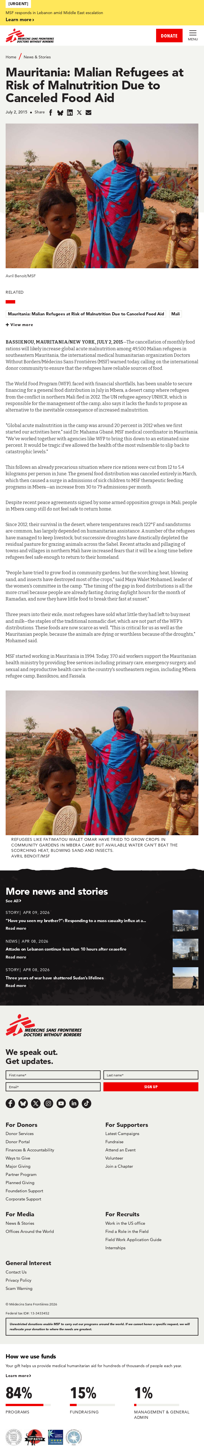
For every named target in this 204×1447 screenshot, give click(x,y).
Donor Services (20, 1133)
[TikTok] (86, 1103)
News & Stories (37, 57)
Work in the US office (125, 1223)
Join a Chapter (119, 1166)
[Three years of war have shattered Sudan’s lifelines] (102, 977)
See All (12, 901)
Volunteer (114, 1158)
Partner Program (21, 1174)
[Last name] (150, 1074)
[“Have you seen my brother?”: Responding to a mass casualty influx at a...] (102, 920)
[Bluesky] (23, 1103)
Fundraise (114, 1141)
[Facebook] (10, 1103)
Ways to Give (18, 1158)
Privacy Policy (18, 1280)
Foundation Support (24, 1190)
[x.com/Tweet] (36, 1103)
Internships (115, 1247)
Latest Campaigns (122, 1133)
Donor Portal (18, 1141)
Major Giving (18, 1166)
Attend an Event (120, 1150)
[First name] (53, 1074)
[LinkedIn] (74, 1103)
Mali (175, 313)
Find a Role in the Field (126, 1231)
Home (11, 57)
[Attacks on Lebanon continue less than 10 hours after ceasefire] (102, 949)
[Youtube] (61, 1103)
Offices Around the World (30, 1231)
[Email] (53, 1086)
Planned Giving (20, 1182)
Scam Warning (19, 1288)
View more (21, 324)
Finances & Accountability (30, 1150)
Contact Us (16, 1272)
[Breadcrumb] (102, 56)
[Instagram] (48, 1103)
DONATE (169, 36)
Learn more (19, 19)
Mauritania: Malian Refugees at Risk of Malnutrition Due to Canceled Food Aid (86, 313)
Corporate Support (23, 1199)
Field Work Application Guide (133, 1239)
